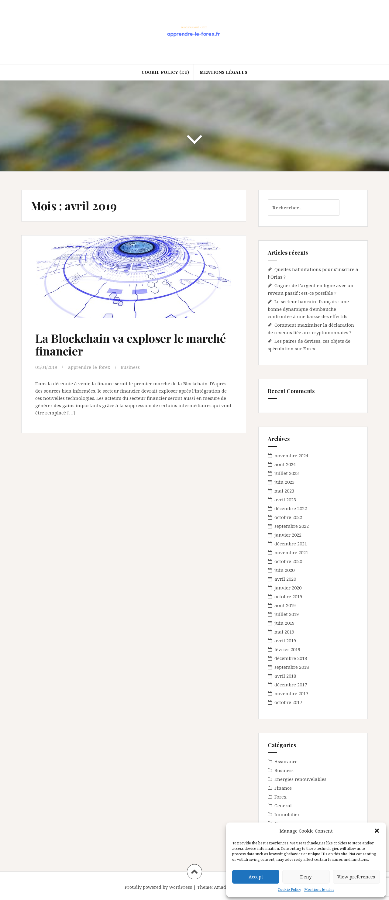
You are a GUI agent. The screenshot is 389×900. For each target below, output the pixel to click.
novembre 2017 (291, 693)
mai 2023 (284, 491)
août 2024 (285, 464)
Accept (256, 877)
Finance (283, 788)
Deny (306, 877)
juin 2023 (284, 482)
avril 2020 (285, 579)
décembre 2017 (290, 685)
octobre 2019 (288, 596)
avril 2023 (285, 499)
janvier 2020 (287, 588)
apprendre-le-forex (89, 367)
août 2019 (285, 605)
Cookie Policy (289, 889)
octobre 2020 (288, 561)
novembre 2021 (291, 552)
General (283, 805)
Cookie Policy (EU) (165, 72)
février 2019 (287, 649)
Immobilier (287, 814)
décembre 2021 (290, 544)
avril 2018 (285, 676)
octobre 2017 (288, 702)
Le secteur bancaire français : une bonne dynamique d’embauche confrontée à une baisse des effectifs (308, 308)
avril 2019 (285, 640)
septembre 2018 (291, 667)
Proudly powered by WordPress (158, 887)
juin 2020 (284, 570)
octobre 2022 (288, 517)
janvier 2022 (287, 535)
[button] (377, 831)
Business (130, 367)
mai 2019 (284, 632)
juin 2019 (284, 623)
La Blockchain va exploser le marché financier (130, 344)
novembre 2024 (291, 455)
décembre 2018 (290, 658)
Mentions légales (319, 889)
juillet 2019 (286, 614)
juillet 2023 (286, 473)
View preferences (356, 877)
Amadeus (224, 887)
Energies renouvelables (300, 779)
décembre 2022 (290, 508)
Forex (280, 797)
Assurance (286, 761)
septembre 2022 (291, 526)
